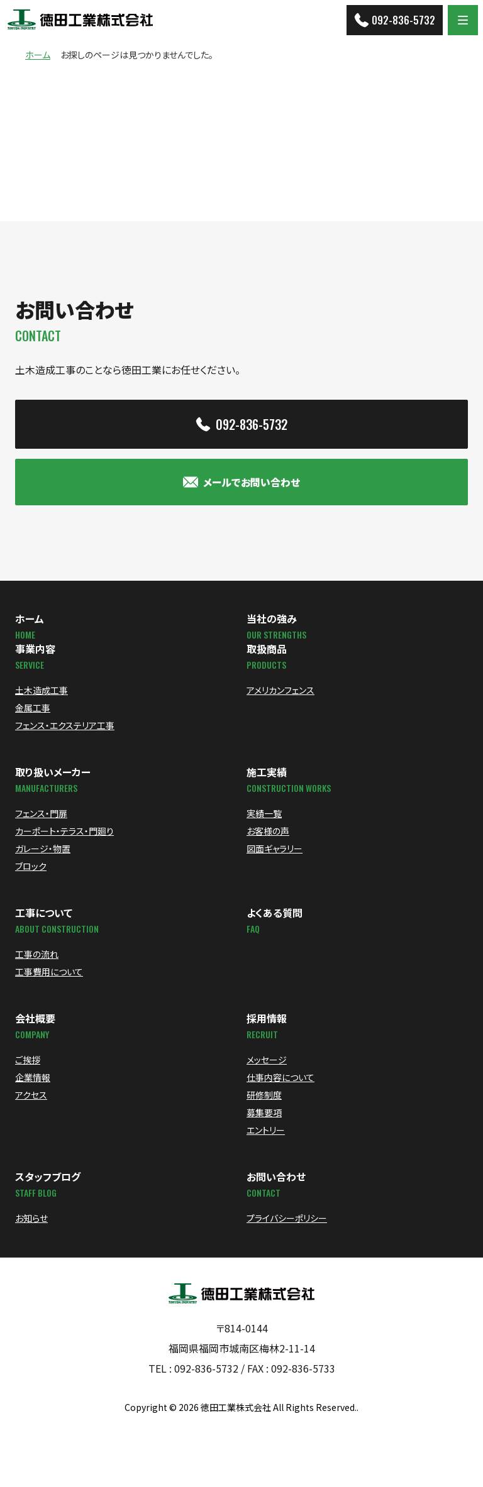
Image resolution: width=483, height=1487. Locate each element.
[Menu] (463, 20)
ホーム (37, 55)
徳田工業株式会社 (236, 1407)
